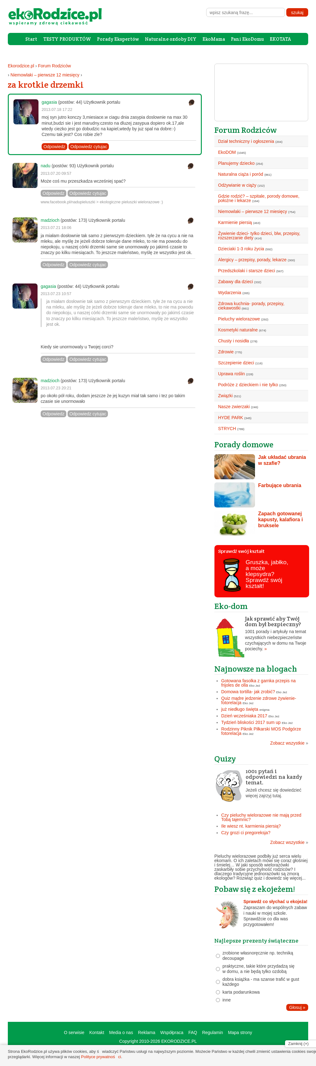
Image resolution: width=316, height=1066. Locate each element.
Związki (225, 395)
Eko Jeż (254, 685)
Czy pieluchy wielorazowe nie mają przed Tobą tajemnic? (261, 817)
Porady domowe (243, 444)
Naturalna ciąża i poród (240, 174)
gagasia (49, 102)
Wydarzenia (229, 292)
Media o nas (121, 1032)
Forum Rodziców (54, 65)
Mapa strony (240, 1032)
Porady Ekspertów (118, 39)
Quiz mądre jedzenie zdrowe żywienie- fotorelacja (258, 700)
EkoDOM (227, 152)
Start (31, 39)
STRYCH (227, 428)
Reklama (146, 1032)
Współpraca (171, 1032)
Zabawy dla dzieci (235, 281)
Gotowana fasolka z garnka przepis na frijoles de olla (258, 683)
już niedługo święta (239, 709)
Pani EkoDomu (247, 39)
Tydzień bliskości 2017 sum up (251, 722)
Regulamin (212, 1032)
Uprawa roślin (231, 373)
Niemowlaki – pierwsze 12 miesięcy (45, 74)
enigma (264, 709)
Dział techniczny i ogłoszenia (246, 141)
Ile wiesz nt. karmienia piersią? (251, 826)
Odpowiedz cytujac (88, 146)
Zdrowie (226, 351)
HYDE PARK (230, 417)
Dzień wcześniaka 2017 (244, 715)
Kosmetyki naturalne (238, 329)
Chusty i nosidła (233, 340)
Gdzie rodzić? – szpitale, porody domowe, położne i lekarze (258, 198)
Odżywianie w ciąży (237, 185)
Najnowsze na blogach (255, 668)
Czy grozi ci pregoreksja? (245, 832)
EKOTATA (280, 39)
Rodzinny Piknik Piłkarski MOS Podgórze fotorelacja (261, 731)
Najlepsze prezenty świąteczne (256, 940)
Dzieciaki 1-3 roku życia (241, 248)
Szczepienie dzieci (236, 362)
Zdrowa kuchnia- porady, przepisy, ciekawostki (251, 305)
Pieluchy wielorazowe (239, 318)
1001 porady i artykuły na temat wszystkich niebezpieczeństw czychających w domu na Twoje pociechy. (261, 634)
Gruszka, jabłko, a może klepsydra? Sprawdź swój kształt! (267, 574)
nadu (45, 165)
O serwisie (74, 1032)
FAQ (192, 1032)
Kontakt (96, 1032)
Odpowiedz (54, 146)
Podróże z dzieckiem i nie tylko (248, 384)
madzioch (50, 220)
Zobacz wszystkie (289, 743)
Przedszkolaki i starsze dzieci (246, 270)
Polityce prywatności (101, 1056)
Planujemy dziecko (236, 163)
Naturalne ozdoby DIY (170, 39)
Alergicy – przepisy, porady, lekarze (252, 259)
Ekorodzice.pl (21, 65)
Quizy (225, 758)
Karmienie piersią (235, 222)
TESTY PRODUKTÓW (67, 39)
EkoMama (213, 39)
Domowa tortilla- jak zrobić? (248, 691)
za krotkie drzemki (46, 84)
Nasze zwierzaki (234, 406)
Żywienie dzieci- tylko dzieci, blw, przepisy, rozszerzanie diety (259, 235)
